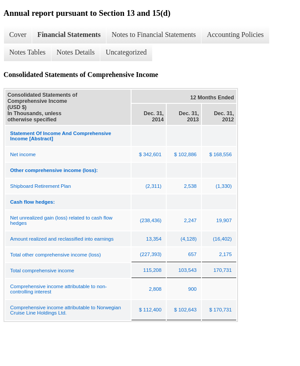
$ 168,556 (220, 154)
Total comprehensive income (42, 270)
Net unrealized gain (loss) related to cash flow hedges (61, 220)
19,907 (224, 220)
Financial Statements (69, 34)
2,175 (225, 254)
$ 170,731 (220, 309)
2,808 (155, 289)
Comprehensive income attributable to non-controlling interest (58, 289)
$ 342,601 (150, 154)
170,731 (222, 270)
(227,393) (150, 254)
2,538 (190, 186)
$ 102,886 (185, 154)
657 (192, 254)
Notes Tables (27, 52)
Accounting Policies (235, 34)
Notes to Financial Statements (154, 34)
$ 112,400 (150, 309)
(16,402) (222, 239)
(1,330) (223, 186)
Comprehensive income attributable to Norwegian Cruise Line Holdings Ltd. (65, 310)
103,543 (187, 270)
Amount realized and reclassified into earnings (61, 239)
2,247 (190, 220)
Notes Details (76, 52)
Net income (23, 154)
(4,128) (189, 239)
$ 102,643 (185, 309)
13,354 (153, 239)
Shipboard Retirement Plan (40, 186)
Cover (17, 34)
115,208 (152, 270)
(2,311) (153, 186)
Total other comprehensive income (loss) (55, 254)
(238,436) (150, 220)
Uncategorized (126, 52)
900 (192, 289)
